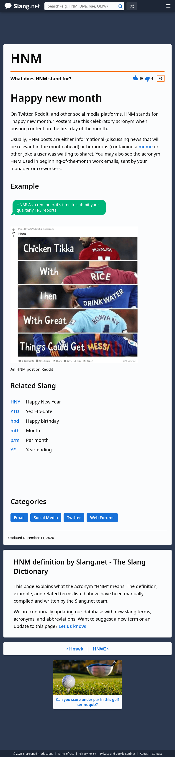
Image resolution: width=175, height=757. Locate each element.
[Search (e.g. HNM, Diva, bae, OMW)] (84, 6)
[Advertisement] (87, 28)
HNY (15, 402)
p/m (15, 440)
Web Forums (102, 517)
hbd (14, 421)
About (144, 754)
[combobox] (84, 6)
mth (15, 430)
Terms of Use (65, 754)
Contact (157, 754)
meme (146, 146)
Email (19, 517)
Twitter (74, 517)
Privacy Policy (87, 754)
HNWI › (101, 649)
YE (13, 450)
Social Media (46, 517)
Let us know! (72, 626)
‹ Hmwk (74, 649)
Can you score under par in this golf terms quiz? (87, 683)
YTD (14, 411)
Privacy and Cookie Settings (118, 754)
